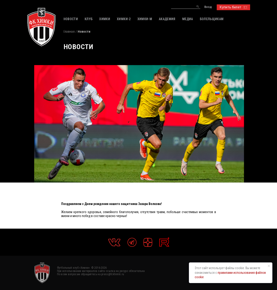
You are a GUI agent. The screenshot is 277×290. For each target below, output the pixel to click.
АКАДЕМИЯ (167, 19)
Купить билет (233, 7)
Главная (69, 31)
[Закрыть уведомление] (269, 266)
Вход (208, 7)
